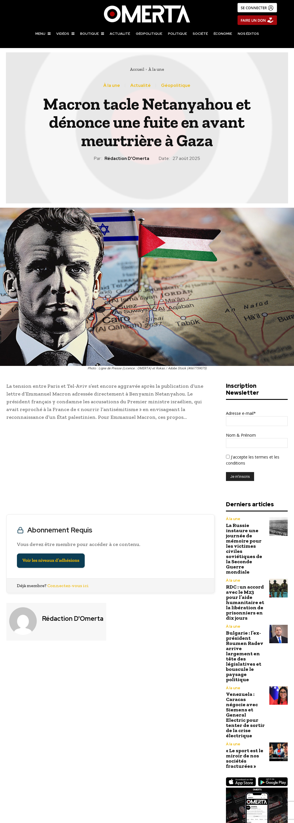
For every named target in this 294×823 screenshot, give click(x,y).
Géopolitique (175, 85)
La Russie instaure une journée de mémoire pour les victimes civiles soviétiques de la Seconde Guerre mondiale (244, 536)
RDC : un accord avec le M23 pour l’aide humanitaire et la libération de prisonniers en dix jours (244, 572)
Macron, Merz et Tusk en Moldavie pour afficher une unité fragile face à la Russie (73, 786)
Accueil (137, 69)
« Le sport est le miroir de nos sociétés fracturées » (241, 672)
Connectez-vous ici (68, 585)
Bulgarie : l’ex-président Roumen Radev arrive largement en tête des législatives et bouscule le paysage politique (245, 607)
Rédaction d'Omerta (127, 158)
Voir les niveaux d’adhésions (50, 560)
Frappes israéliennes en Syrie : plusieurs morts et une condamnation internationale (220, 786)
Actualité (140, 85)
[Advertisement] (110, 469)
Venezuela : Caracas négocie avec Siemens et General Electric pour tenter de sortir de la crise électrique (246, 643)
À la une (156, 69)
